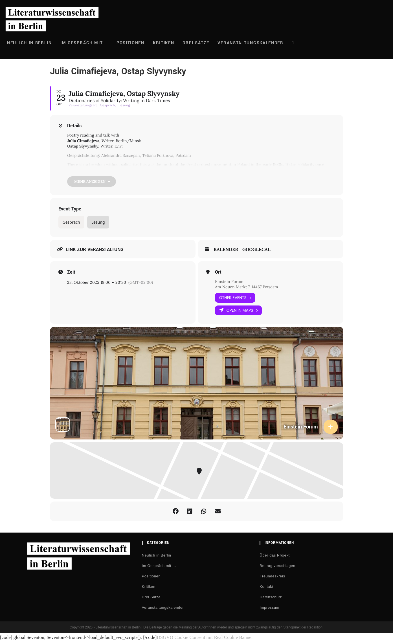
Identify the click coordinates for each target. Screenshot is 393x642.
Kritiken (148, 586)
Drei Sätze (151, 597)
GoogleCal (256, 249)
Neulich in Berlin (156, 555)
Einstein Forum (229, 281)
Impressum (269, 607)
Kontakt (266, 586)
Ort (218, 272)
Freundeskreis (272, 576)
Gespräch (71, 222)
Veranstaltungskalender (163, 607)
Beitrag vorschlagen (277, 566)
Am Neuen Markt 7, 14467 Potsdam (246, 286)
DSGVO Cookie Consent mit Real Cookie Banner (205, 637)
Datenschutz (271, 597)
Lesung (98, 222)
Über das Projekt (274, 555)
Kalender (226, 249)
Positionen (151, 576)
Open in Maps (238, 310)
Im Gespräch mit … (159, 566)
